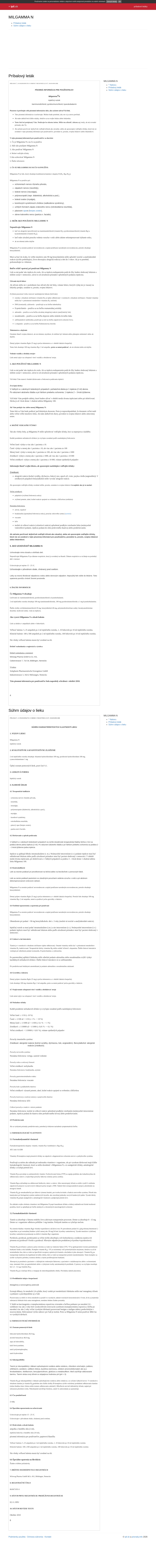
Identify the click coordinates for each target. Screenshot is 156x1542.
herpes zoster (35, 211)
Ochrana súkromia (35, 1537)
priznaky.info (137, 1537)
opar (25, 211)
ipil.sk (127, 1537)
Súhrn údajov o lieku (22, 26)
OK (120, 1)
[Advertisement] (78, 49)
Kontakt (48, 1537)
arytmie (68, 514)
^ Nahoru (112, 85)
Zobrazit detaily (112, 1)
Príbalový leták (19, 23)
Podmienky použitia (17, 1537)
